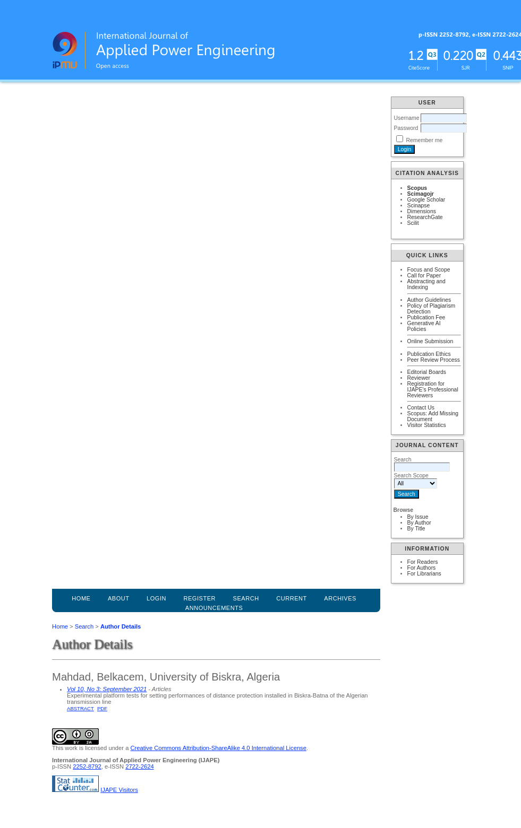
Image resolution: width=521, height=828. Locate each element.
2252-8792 (87, 766)
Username (407, 118)
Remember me (424, 140)
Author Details (120, 626)
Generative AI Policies (424, 326)
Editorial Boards (426, 372)
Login (156, 598)
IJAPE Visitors (119, 790)
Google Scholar (426, 200)
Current (291, 598)
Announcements (214, 608)
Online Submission (430, 341)
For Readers (422, 562)
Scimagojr (420, 194)
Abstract (80, 708)
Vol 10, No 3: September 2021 (107, 689)
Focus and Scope (428, 270)
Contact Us (420, 408)
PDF (102, 708)
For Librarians (424, 574)
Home (81, 598)
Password (406, 128)
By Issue (418, 517)
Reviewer (418, 378)
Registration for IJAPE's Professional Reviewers (432, 389)
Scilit (413, 223)
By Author (419, 523)
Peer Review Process (433, 360)
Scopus (417, 188)
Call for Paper (424, 275)
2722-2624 (139, 766)
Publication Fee (426, 317)
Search (84, 626)
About (119, 598)
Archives (340, 598)
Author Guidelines (429, 300)
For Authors (421, 568)
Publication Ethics (429, 354)
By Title (416, 528)
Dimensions (421, 211)
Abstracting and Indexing (426, 284)
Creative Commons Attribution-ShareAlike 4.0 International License (218, 748)
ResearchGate (425, 217)
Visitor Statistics (426, 425)
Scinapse (418, 205)
